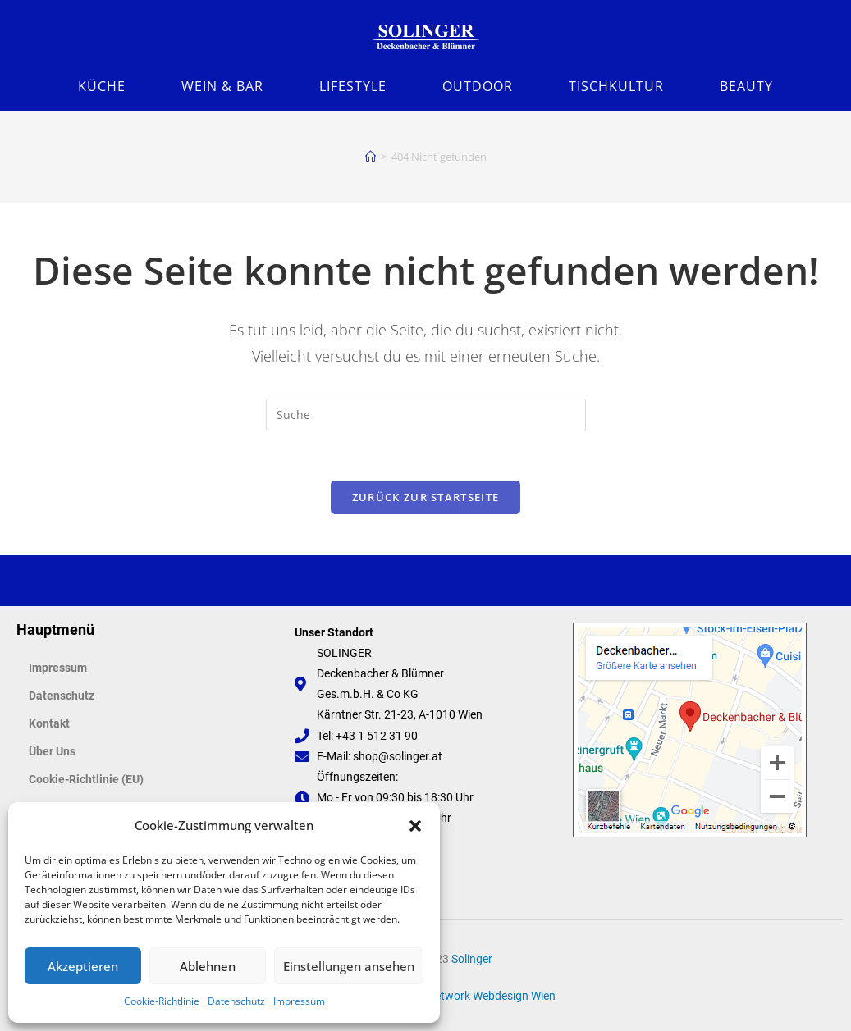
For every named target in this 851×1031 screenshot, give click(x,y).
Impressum (299, 1001)
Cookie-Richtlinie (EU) (86, 779)
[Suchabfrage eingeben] (426, 415)
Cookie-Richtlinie (161, 1001)
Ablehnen (208, 966)
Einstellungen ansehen (348, 966)
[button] (415, 826)
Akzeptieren (83, 966)
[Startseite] (370, 156)
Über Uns (52, 751)
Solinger (471, 958)
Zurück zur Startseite (425, 497)
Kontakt (49, 723)
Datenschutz (236, 1001)
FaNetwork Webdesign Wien (485, 995)
